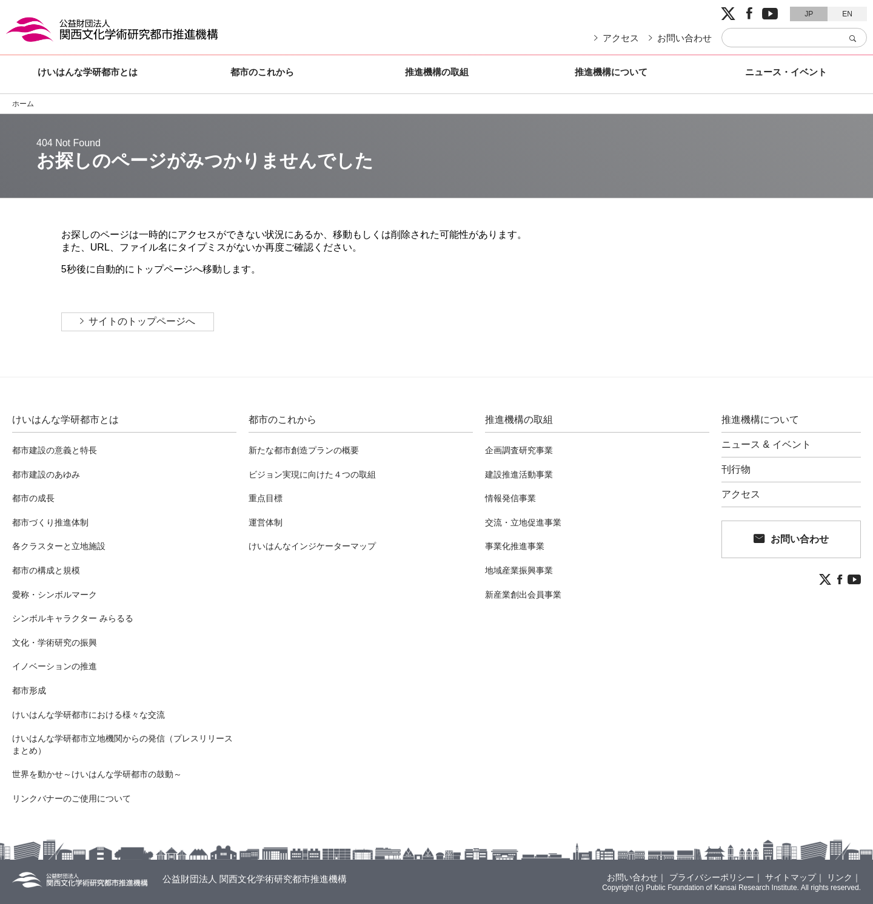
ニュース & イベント (766, 445)
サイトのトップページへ (142, 321)
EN (847, 14)
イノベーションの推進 (54, 666)
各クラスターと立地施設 (58, 546)
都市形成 (29, 690)
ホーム (23, 104)
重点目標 (266, 498)
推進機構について (611, 72)
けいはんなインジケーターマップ (312, 546)
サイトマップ (790, 877)
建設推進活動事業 (519, 474)
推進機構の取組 (437, 72)
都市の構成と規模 (46, 570)
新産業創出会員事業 (523, 594)
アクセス (621, 38)
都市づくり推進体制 (50, 522)
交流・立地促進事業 (523, 522)
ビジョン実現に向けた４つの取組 (312, 474)
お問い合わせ (684, 38)
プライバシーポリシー (711, 877)
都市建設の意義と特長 (54, 450)
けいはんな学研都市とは (88, 72)
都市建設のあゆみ (46, 474)
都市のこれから (262, 72)
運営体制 (266, 522)
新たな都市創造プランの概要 (304, 450)
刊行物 (736, 469)
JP (808, 14)
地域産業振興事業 (519, 570)
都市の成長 (33, 498)
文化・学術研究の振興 (54, 642)
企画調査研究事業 (519, 450)
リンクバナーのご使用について (71, 798)
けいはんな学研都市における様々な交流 (88, 715)
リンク (839, 877)
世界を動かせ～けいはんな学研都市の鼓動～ (97, 774)
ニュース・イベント (786, 72)
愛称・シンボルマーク (54, 594)
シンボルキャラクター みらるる (72, 618)
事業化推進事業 (514, 546)
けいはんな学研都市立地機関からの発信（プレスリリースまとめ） (122, 744)
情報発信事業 (510, 498)
